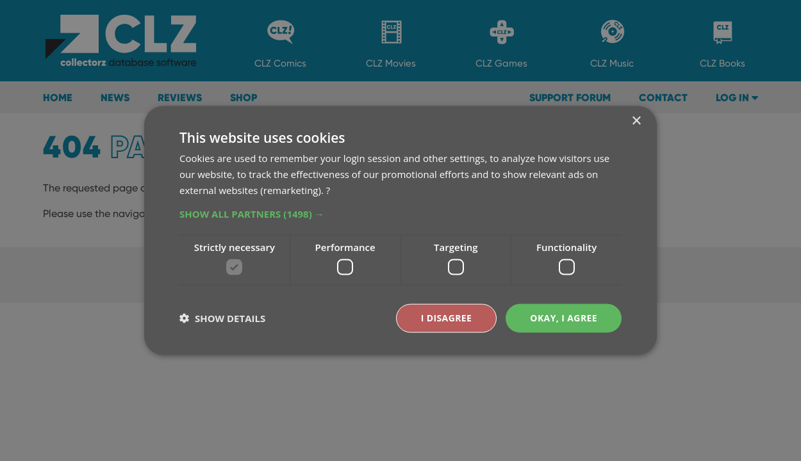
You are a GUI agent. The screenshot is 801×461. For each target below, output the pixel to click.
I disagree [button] (446, 318)
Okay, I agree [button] (563, 318)
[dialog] (400, 230)
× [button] (636, 121)
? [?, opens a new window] (328, 189)
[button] (400, 213)
